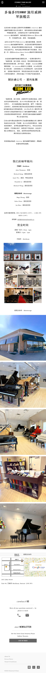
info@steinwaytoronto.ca (25, 214)
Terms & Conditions (11, 659)
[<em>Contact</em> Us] (27, 615)
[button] (43, 2)
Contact (26, 6)
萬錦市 (16, 553)
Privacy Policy (9, 656)
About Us (7, 654)
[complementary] (33, 663)
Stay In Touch (23, 639)
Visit (18, 6)
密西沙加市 (27, 553)
